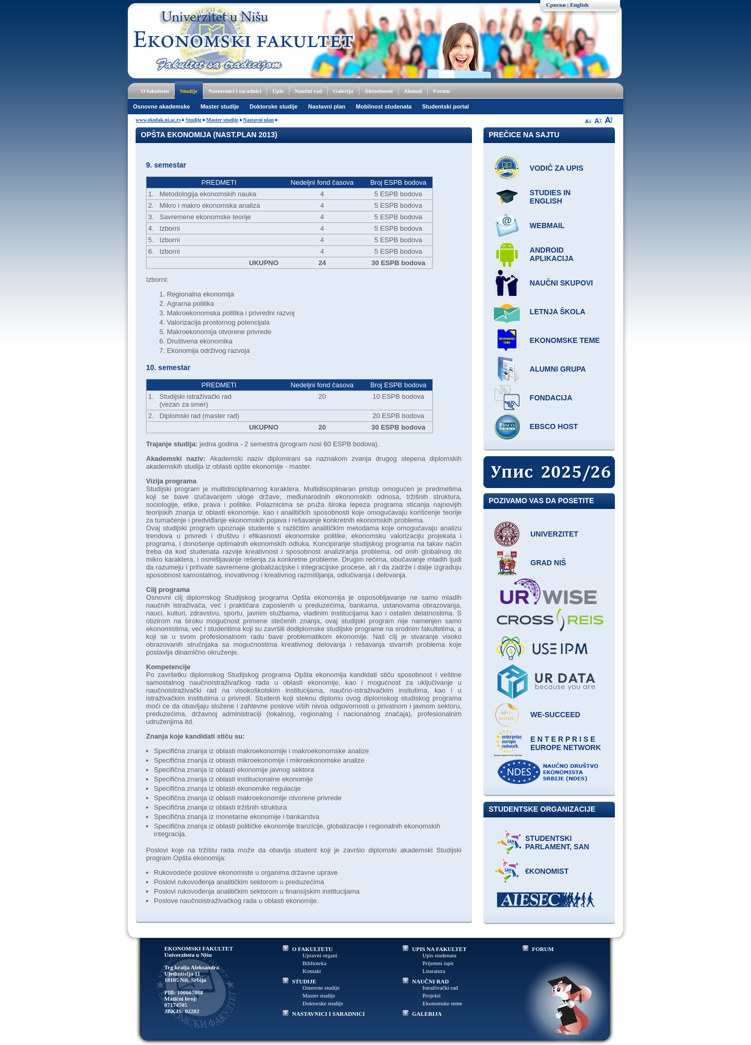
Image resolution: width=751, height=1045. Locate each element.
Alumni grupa (558, 369)
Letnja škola (558, 311)
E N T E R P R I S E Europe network (565, 743)
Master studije (219, 106)
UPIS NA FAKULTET (439, 949)
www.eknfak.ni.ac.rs (158, 120)
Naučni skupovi (561, 283)
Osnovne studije (321, 987)
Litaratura (433, 971)
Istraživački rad (440, 987)
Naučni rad (308, 91)
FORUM (543, 949)
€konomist (546, 871)
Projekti (431, 995)
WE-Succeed (555, 714)
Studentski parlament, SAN (557, 842)
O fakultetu (155, 91)
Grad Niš (548, 563)
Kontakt (311, 971)
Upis (277, 91)
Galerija (343, 91)
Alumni (413, 91)
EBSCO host (554, 426)
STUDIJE (304, 981)
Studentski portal (445, 106)
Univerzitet (554, 534)
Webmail (547, 225)
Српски (556, 5)
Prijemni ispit (438, 963)
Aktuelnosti (379, 91)
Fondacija (551, 398)
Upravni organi (319, 955)
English (579, 5)
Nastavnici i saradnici (235, 91)
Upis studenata (439, 955)
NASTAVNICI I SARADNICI (328, 1014)
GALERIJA (427, 1014)
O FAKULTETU (312, 949)
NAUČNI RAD (430, 981)
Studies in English (550, 196)
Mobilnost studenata (383, 106)
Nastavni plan (327, 106)
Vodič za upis (557, 168)
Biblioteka (314, 963)
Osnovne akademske (161, 106)
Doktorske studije (273, 106)
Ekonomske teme (565, 340)
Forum (441, 91)
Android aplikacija (552, 254)
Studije (189, 91)
